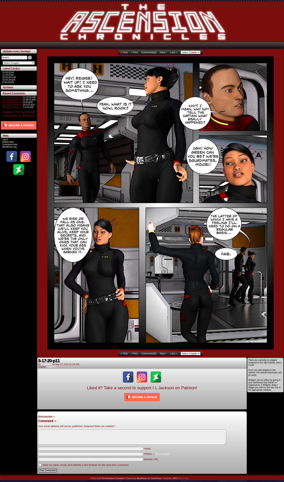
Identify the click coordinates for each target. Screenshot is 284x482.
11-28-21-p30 (29, 99)
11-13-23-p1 (8, 75)
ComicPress (156, 478)
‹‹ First (124, 52)
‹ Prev (134, 52)
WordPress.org (9, 147)
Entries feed (8, 142)
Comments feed (9, 144)
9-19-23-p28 (8, 82)
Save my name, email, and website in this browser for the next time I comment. (85, 465)
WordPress (141, 478)
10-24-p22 (28, 102)
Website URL (151, 459)
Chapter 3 (51, 367)
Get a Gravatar (162, 454)
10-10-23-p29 (8, 80)
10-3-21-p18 (28, 104)
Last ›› (173, 52)
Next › (163, 52)
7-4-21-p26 (28, 107)
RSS (175, 478)
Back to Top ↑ (184, 478)
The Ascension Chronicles (113, 478)
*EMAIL (157, 454)
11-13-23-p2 (8, 72)
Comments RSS (238, 413)
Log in (5, 139)
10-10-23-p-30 (9, 77)
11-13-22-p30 (29, 97)
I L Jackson (46, 364)
